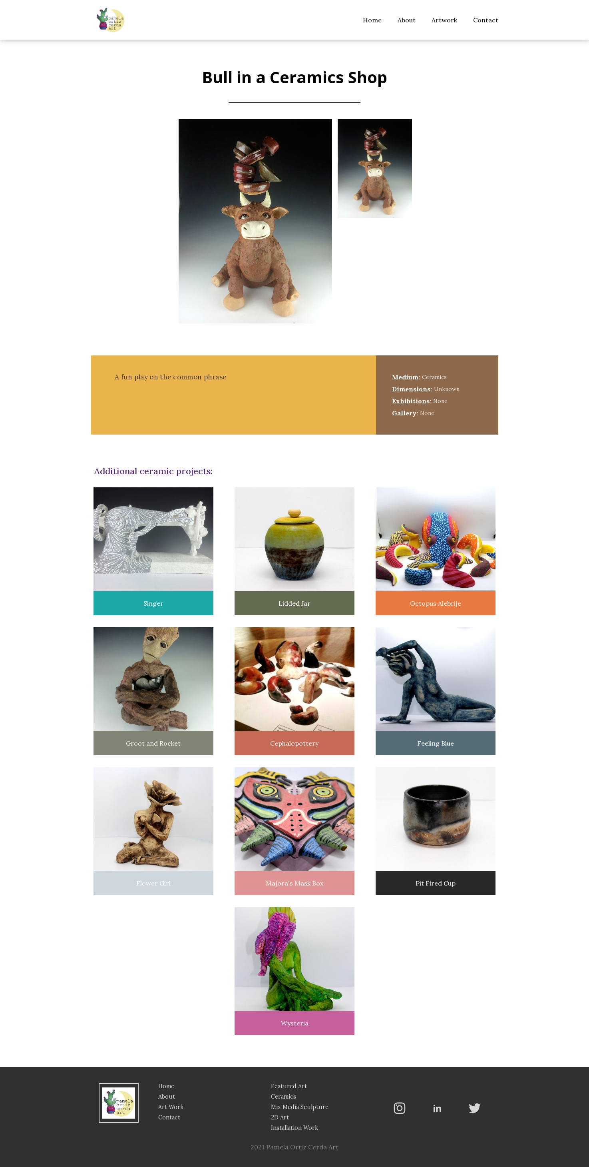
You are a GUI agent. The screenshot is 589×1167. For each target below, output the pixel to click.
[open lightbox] (375, 169)
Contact (485, 20)
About (407, 20)
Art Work (170, 1107)
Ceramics (283, 1096)
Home (372, 20)
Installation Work (294, 1128)
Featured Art (289, 1086)
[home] (110, 20)
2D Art (280, 1117)
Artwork (444, 20)
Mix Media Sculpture (299, 1107)
